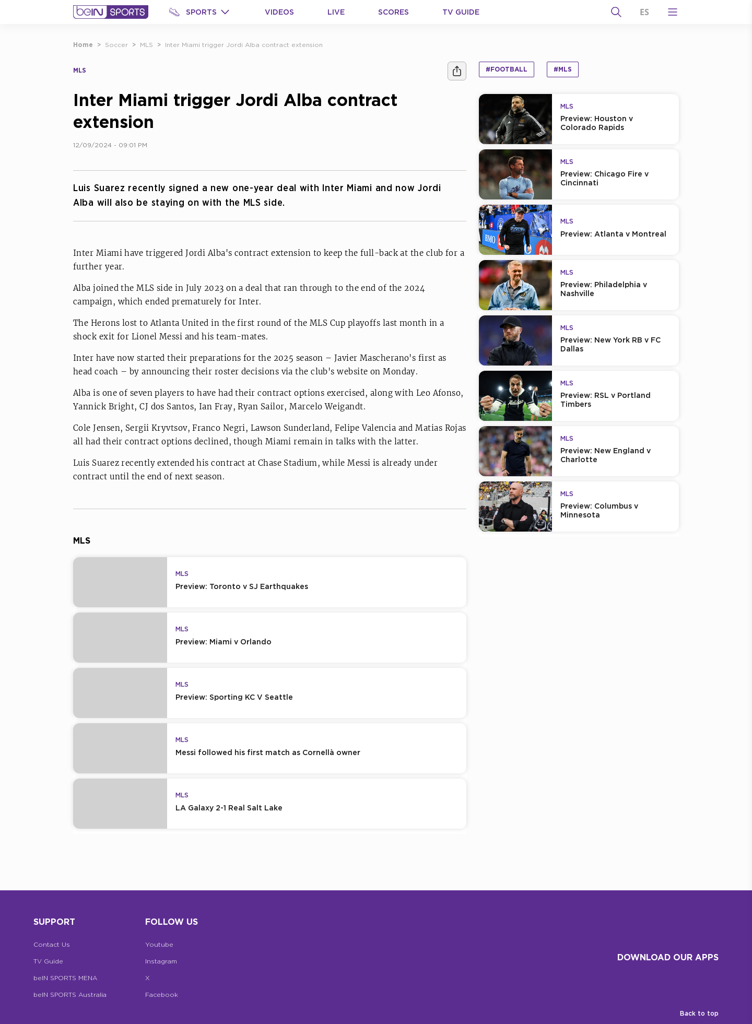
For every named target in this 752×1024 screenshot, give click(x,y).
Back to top (699, 1013)
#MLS (563, 69)
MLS (146, 44)
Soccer (116, 44)
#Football (506, 69)
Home (83, 44)
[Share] (457, 71)
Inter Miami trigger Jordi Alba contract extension (244, 44)
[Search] (616, 12)
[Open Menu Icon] (672, 12)
